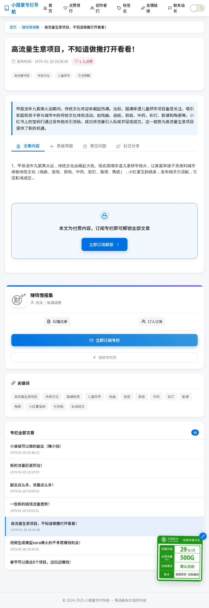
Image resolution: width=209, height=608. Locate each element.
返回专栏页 (104, 357)
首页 (13, 27)
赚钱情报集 (30, 27)
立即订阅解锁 (104, 244)
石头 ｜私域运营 (48, 302)
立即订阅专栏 (104, 340)
